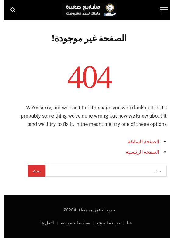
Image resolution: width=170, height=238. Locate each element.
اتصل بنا (43, 223)
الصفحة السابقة (139, 141)
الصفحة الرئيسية (138, 152)
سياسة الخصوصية (71, 223)
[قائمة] (160, 10)
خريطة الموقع (104, 223)
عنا (125, 223)
